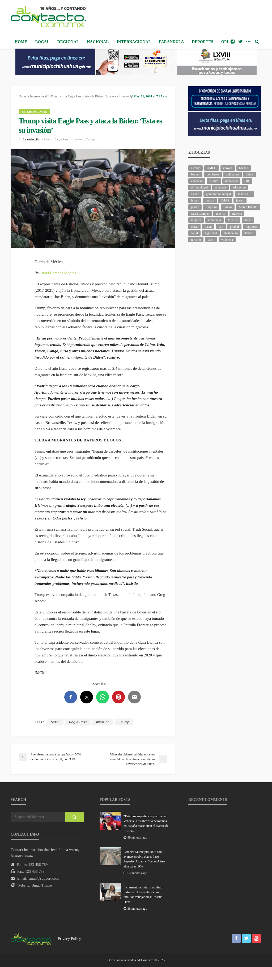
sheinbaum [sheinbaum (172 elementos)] (231, 233)
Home (21, 42)
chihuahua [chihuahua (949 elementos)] (232, 174)
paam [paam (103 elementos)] (208, 227)
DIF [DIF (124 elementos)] (247, 181)
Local (42, 42)
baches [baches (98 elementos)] (195, 174)
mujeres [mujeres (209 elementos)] (196, 220)
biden (47, 139)
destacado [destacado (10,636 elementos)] (231, 181)
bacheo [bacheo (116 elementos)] (243, 168)
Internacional (134, 42)
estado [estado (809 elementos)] (195, 194)
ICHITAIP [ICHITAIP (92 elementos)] (244, 194)
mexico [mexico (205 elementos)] (220, 214)
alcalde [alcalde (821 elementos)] (195, 168)
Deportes (202, 42)
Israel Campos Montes (58, 273)
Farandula (171, 42)
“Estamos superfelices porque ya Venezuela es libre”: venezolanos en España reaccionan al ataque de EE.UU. (146, 823)
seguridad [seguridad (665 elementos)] (211, 233)
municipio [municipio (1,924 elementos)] (214, 220)
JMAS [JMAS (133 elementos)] (225, 200)
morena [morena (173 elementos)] (237, 214)
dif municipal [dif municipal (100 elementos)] (199, 187)
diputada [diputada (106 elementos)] (220, 187)
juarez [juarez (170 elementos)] (240, 200)
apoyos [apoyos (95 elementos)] (227, 168)
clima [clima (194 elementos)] (249, 174)
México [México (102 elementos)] (233, 220)
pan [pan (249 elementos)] (221, 227)
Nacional (98, 42)
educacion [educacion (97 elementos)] (239, 187)
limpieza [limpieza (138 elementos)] (211, 207)
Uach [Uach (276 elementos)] (211, 240)
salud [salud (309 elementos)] (194, 233)
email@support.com (43, 878)
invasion (77, 139)
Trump (90, 139)
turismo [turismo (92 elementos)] (196, 240)
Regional (68, 42)
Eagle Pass (61, 139)
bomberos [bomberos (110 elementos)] (213, 174)
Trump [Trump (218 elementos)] (249, 233)
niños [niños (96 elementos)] (247, 220)
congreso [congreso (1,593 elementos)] (196, 181)
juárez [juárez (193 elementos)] (195, 207)
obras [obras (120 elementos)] (194, 227)
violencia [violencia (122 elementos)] (227, 240)
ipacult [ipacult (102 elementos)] (210, 200)
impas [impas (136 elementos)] (195, 200)
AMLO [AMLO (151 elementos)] (211, 168)
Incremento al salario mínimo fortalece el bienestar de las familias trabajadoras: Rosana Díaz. (143, 894)
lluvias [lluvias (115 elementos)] (227, 207)
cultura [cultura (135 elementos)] (213, 181)
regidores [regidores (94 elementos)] (252, 227)
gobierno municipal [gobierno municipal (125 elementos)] (218, 194)
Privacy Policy (69, 938)
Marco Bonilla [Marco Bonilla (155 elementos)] (248, 207)
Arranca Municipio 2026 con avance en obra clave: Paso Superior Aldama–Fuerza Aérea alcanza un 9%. (144, 859)
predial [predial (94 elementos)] (234, 227)
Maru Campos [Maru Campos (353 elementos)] (200, 214)
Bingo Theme (42, 885)
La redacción (31, 139)
